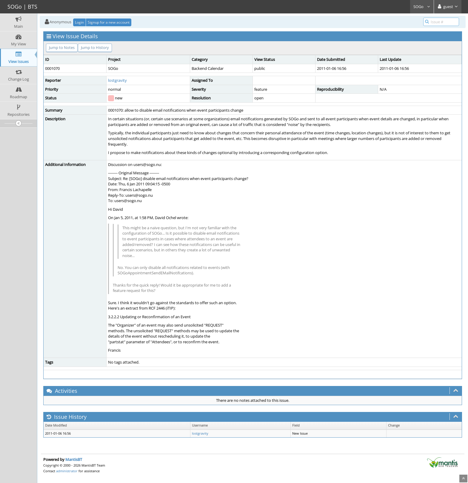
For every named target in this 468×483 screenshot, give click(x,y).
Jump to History (95, 47)
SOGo (421, 6)
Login (79, 22)
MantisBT (73, 459)
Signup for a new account (109, 22)
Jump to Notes (62, 47)
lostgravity (117, 80)
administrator (67, 471)
